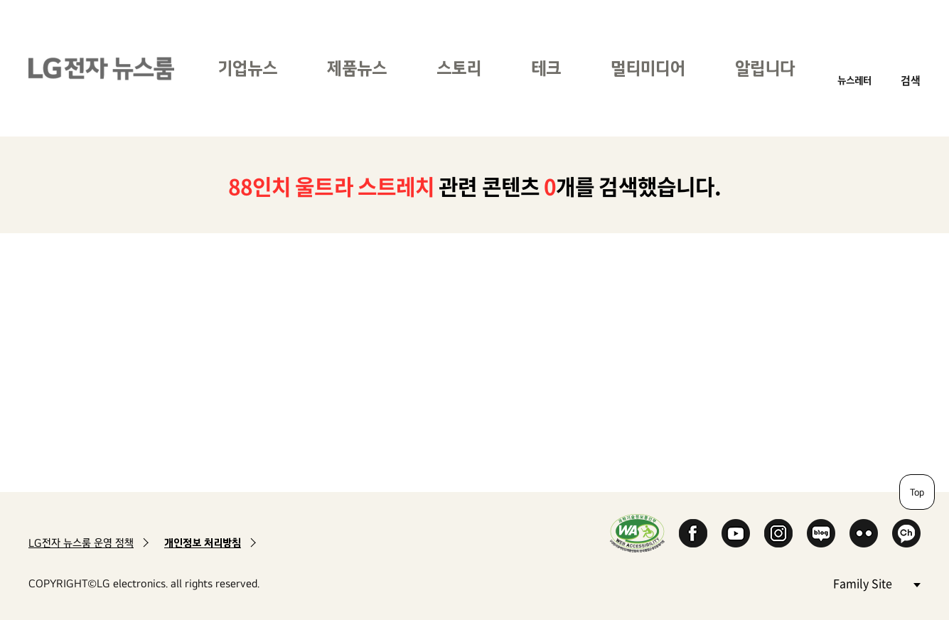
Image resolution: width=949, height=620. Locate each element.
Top (917, 492)
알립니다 (765, 68)
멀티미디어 (648, 68)
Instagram (778, 533)
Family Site (876, 583)
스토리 (458, 68)
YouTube (736, 533)
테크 (546, 68)
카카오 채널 (906, 533)
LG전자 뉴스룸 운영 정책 (81, 543)
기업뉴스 (247, 68)
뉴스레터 (854, 80)
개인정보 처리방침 (202, 543)
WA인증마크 (637, 532)
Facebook (693, 533)
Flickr (863, 533)
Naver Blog (821, 533)
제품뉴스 (357, 68)
